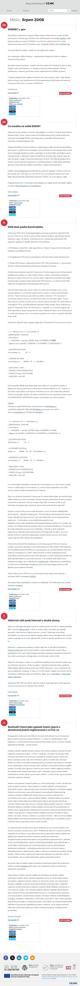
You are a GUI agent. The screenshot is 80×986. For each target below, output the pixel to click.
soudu (69, 789)
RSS (32, 957)
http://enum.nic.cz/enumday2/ (28, 186)
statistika (24, 866)
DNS (17, 102)
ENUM (18, 204)
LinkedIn (19, 957)
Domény (19, 929)
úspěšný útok (43, 562)
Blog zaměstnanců (40, 3)
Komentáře (12, 93)
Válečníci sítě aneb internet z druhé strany (34, 620)
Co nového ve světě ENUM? (24, 126)
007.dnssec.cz (51, 406)
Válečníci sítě (24, 629)
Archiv (9, 11)
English (74, 11)
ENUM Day (23, 171)
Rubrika (26, 11)
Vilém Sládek (17, 203)
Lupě (12, 736)
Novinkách (56, 674)
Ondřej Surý (17, 100)
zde (68, 44)
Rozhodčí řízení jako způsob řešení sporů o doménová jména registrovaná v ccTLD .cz (34, 728)
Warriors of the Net (15, 650)
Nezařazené (20, 704)
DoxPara (19, 585)
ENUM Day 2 (43, 147)
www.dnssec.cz (19, 412)
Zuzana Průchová (19, 927)
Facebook (5, 957)
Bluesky (25, 957)
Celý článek (65, 93)
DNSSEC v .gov (17, 29)
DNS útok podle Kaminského (25, 226)
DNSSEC (62, 38)
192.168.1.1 (39, 412)
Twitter (12, 957)
